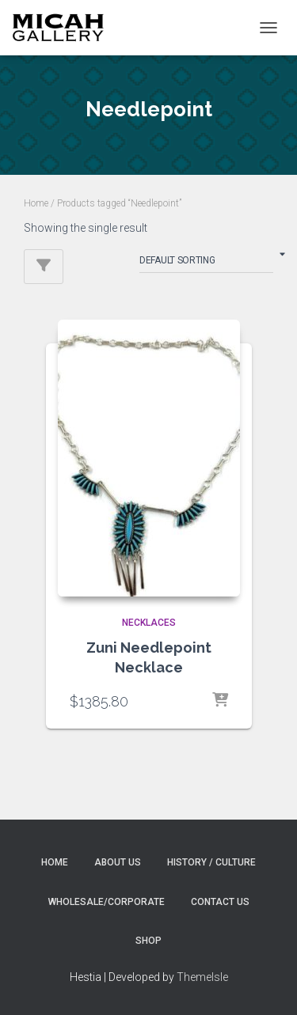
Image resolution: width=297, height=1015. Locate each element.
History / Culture (211, 862)
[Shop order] (206, 263)
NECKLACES (149, 622)
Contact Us (220, 901)
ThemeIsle (202, 977)
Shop (148, 940)
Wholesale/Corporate (106, 901)
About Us (117, 862)
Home (36, 203)
